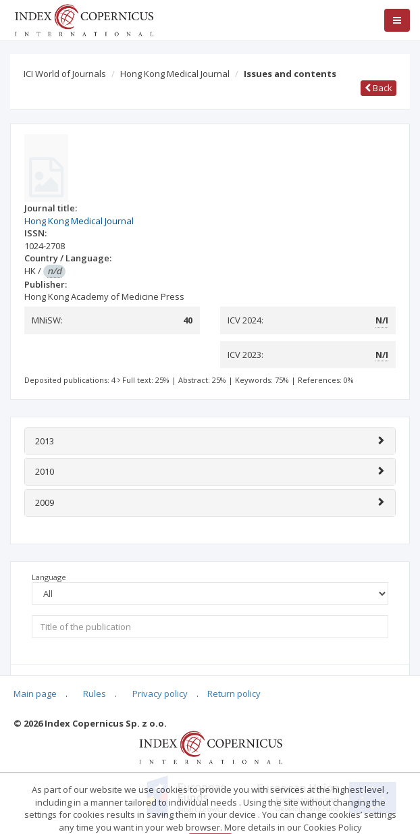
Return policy (234, 693)
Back (378, 88)
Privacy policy (160, 693)
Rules (94, 693)
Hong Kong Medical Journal (175, 74)
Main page (35, 693)
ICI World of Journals (65, 74)
